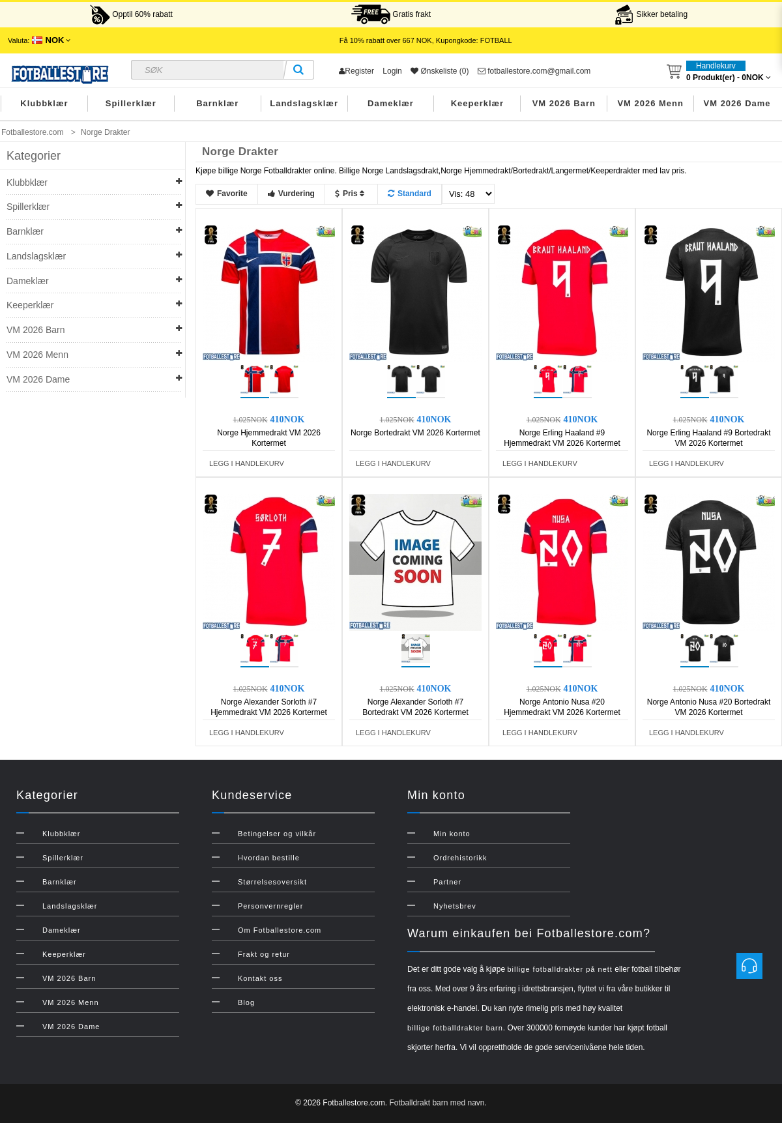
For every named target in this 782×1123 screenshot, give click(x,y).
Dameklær (391, 103)
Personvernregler (270, 906)
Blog (246, 1002)
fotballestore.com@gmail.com (534, 71)
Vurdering (291, 193)
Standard (409, 193)
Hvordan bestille (269, 858)
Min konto (452, 834)
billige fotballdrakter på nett (559, 969)
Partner (447, 882)
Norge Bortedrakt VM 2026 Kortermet (415, 432)
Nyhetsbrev (454, 906)
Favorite (227, 193)
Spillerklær (131, 103)
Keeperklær (477, 103)
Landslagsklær (304, 103)
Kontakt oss (260, 978)
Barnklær (217, 103)
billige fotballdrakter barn (455, 1028)
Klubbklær (44, 103)
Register (356, 71)
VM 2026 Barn (564, 103)
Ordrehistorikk (460, 858)
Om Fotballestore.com (279, 930)
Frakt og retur (264, 954)
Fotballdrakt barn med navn (436, 1102)
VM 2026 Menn (650, 103)
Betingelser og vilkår (277, 834)
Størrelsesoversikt (272, 882)
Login (392, 71)
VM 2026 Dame (737, 103)
